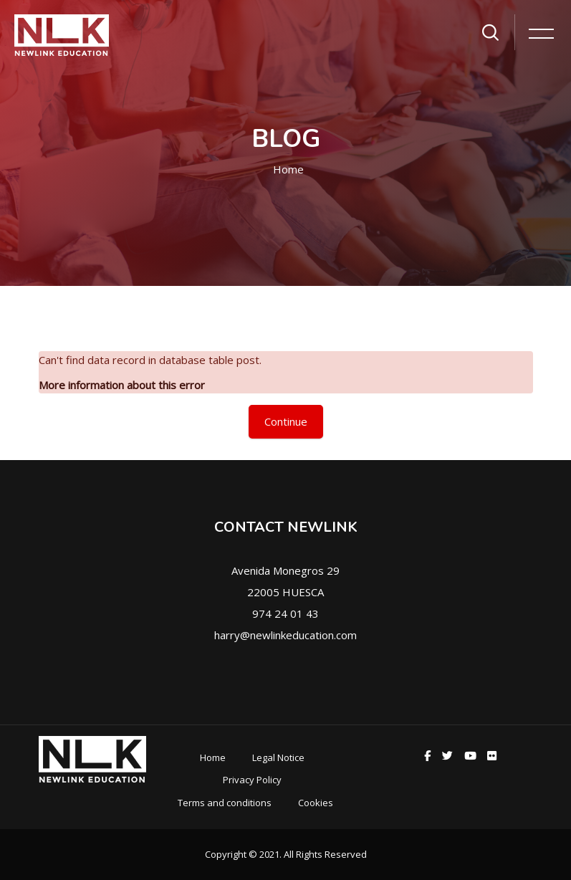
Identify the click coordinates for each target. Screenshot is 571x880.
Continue (285, 421)
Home (288, 169)
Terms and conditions (225, 802)
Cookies (315, 802)
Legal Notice (278, 757)
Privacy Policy (252, 779)
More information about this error (122, 385)
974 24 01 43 (285, 613)
